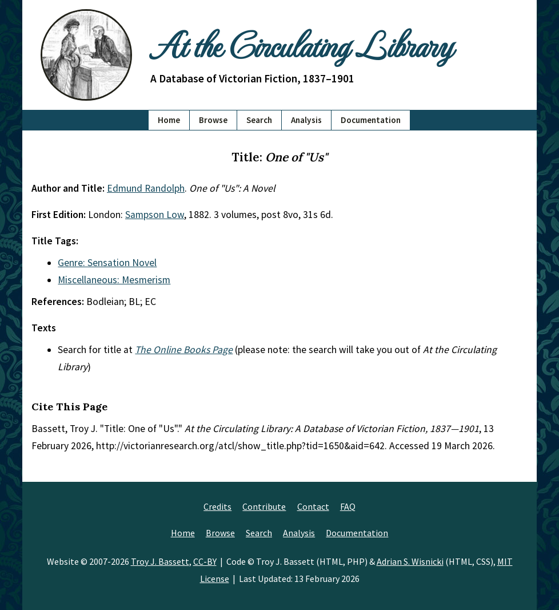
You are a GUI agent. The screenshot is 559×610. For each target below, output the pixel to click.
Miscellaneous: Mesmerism (114, 280)
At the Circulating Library (301, 44)
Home (169, 119)
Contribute (264, 506)
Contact (313, 506)
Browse (213, 119)
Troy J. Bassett (160, 561)
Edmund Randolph (146, 188)
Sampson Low (154, 214)
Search (259, 119)
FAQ (348, 506)
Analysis (306, 119)
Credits (217, 506)
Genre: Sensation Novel (107, 262)
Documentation (371, 119)
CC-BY (205, 561)
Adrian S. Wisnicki (410, 561)
